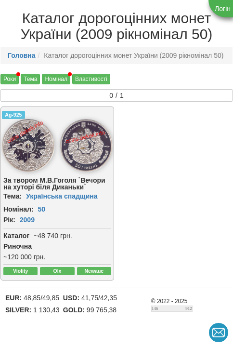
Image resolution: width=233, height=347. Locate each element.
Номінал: (18, 209)
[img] (28, 145)
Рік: (9, 219)
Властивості (91, 79)
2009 (27, 220)
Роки (9, 79)
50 (41, 209)
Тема (30, 79)
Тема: (12, 196)
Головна (22, 55)
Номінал (56, 79)
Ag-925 (13, 115)
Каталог (16, 235)
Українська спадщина (62, 196)
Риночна (17, 246)
